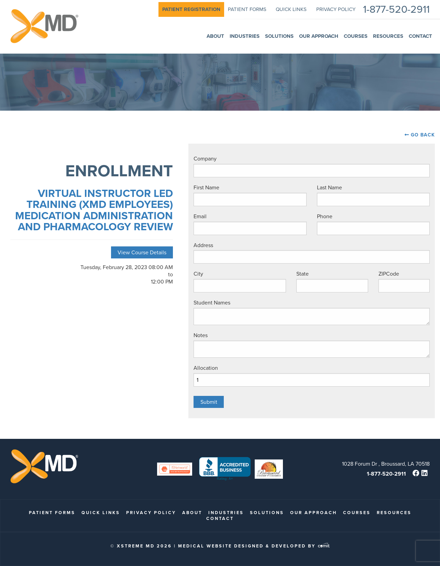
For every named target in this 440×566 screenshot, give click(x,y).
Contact (220, 518)
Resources (394, 512)
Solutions (267, 512)
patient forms (52, 512)
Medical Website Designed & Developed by (254, 546)
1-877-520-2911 (386, 474)
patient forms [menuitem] (247, 9)
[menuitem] (191, 9)
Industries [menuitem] (245, 36)
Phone (324, 216)
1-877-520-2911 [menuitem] (396, 9)
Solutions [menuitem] (279, 36)
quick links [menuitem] (291, 9)
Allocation (206, 368)
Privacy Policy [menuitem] (335, 9)
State (302, 274)
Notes (201, 335)
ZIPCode (388, 274)
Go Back (423, 134)
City (198, 274)
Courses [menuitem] (355, 36)
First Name (206, 187)
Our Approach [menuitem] (318, 36)
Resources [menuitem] (388, 36)
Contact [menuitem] (420, 36)
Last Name (329, 187)
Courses (357, 512)
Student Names (212, 303)
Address (203, 245)
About (192, 512)
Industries (226, 512)
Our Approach (313, 512)
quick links (100, 512)
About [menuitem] (215, 36)
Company (205, 159)
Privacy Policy (151, 512)
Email (200, 216)
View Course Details (142, 252)
